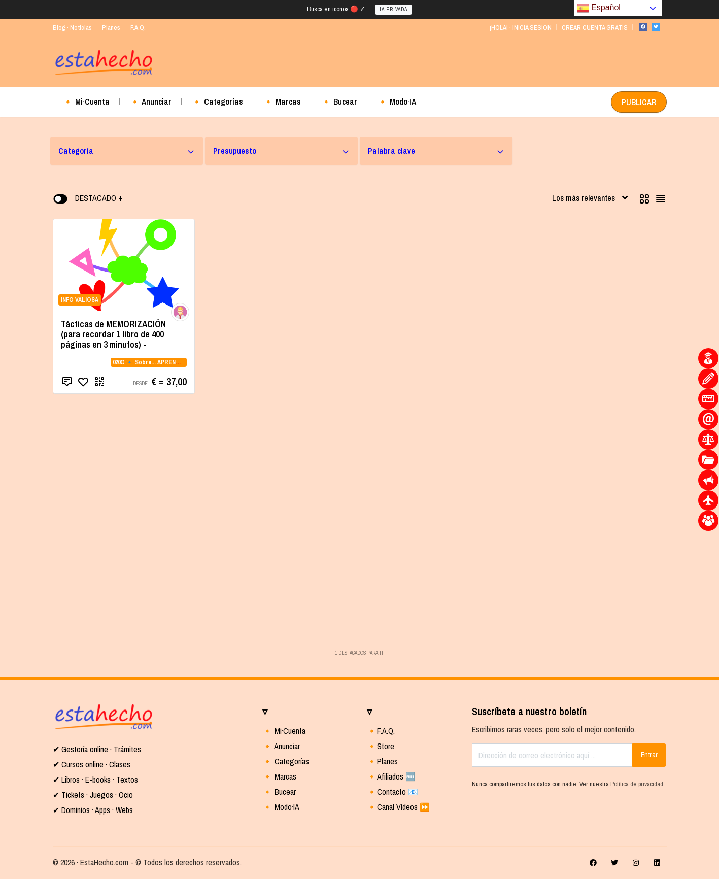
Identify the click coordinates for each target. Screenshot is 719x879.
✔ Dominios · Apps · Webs (93, 810)
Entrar (649, 754)
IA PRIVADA (393, 9)
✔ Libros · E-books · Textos (95, 779)
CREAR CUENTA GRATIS (595, 27)
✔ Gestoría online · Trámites (97, 749)
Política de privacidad (636, 784)
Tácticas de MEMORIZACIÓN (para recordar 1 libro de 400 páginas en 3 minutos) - (113, 334)
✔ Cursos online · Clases (91, 764)
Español (599, 8)
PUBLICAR (639, 102)
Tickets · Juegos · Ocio (96, 794)
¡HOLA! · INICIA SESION (520, 27)
